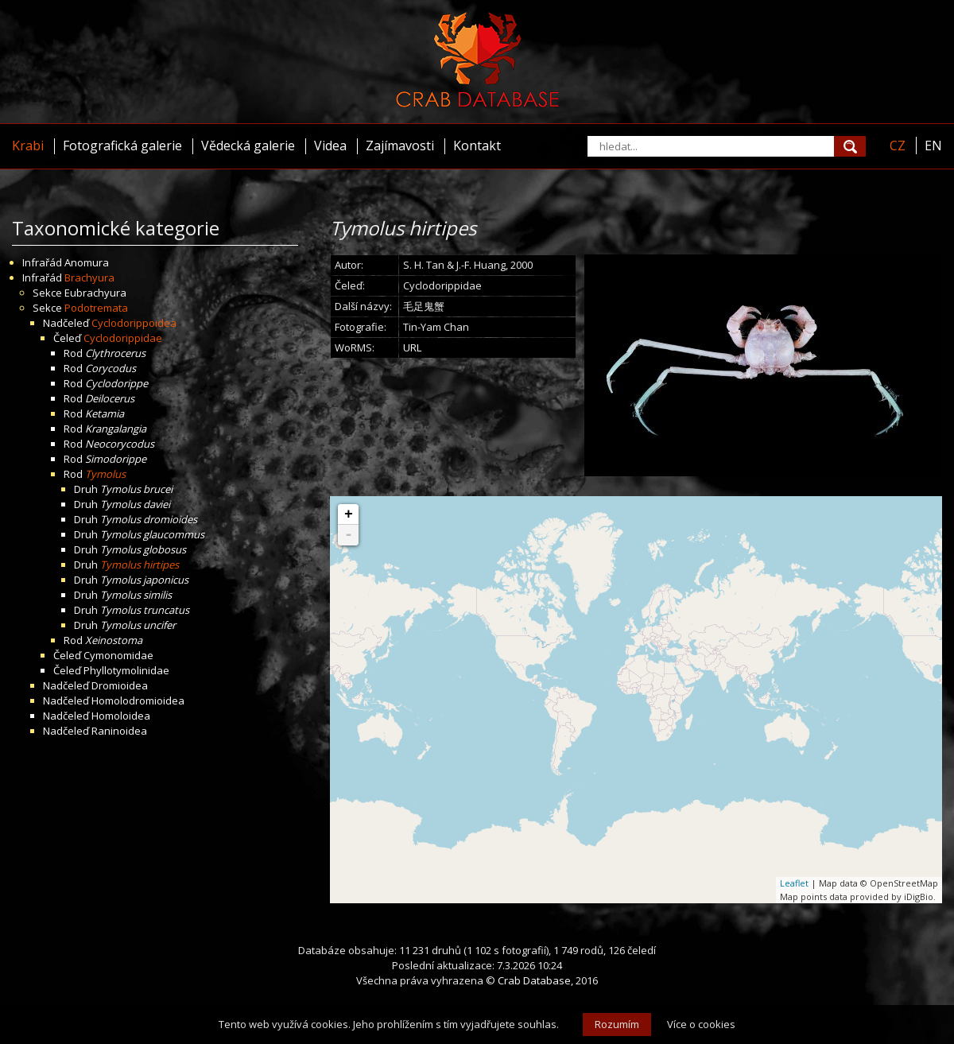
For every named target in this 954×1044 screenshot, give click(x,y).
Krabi (28, 145)
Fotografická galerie (122, 145)
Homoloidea (120, 715)
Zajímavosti (400, 145)
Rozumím (617, 1024)
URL (412, 347)
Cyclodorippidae (122, 338)
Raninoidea (119, 731)
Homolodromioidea (137, 700)
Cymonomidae (118, 655)
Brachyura (89, 277)
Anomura (86, 262)
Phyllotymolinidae (126, 670)
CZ (898, 145)
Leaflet (794, 883)
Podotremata (96, 308)
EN (933, 145)
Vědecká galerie (248, 145)
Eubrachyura (95, 292)
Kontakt (477, 145)
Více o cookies (701, 1024)
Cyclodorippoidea (133, 323)
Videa (330, 145)
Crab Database (534, 980)
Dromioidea (119, 685)
